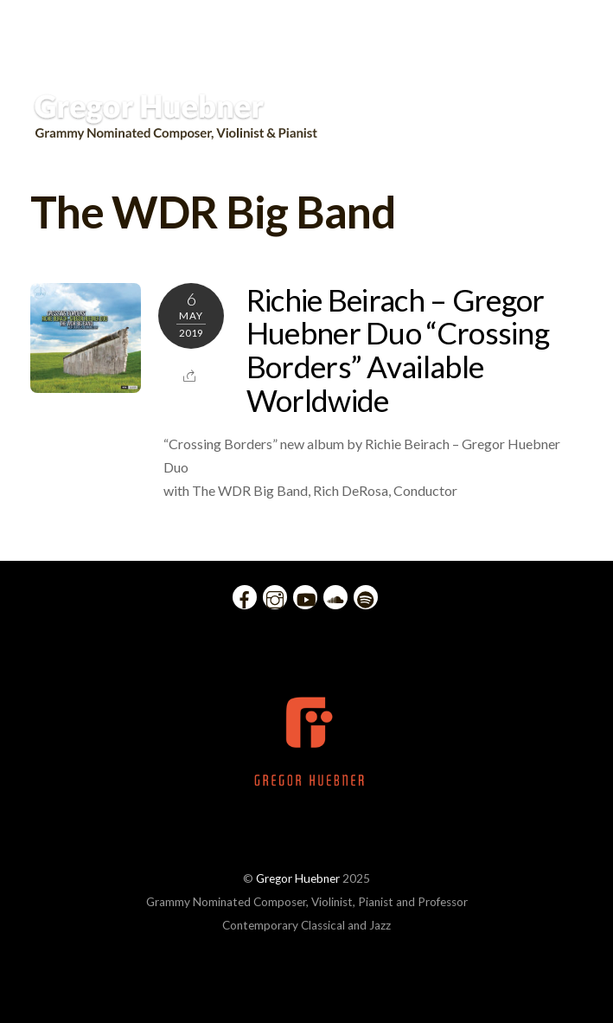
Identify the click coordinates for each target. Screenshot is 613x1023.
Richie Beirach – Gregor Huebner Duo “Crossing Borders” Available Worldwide (397, 349)
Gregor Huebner (298, 878)
